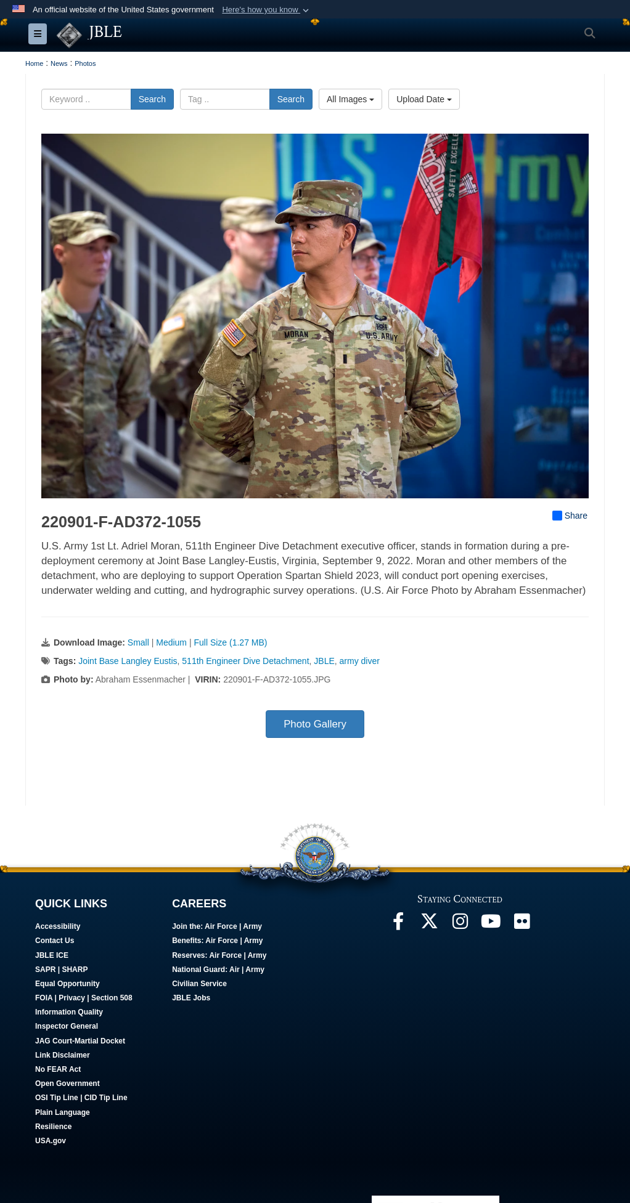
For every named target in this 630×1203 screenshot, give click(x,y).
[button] (266, 10)
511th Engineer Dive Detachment (245, 661)
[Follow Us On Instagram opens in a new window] (459, 925)
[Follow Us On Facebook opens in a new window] (398, 925)
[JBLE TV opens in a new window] (490, 925)
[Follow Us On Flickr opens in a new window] (521, 925)
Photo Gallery (315, 725)
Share (569, 516)
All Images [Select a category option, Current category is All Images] (350, 100)
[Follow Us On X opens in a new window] (429, 925)
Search (152, 100)
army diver (360, 661)
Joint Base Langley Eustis (127, 661)
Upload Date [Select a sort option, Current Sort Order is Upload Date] (424, 100)
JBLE (324, 661)
